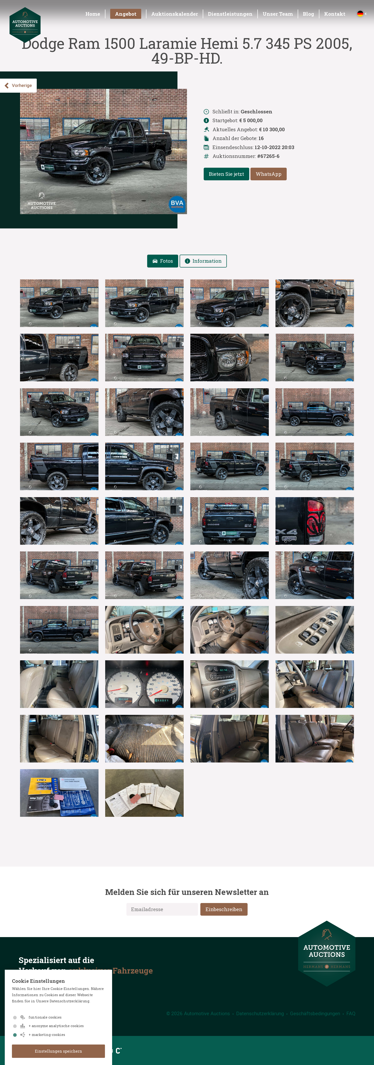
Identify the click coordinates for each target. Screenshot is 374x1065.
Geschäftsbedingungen (315, 1013)
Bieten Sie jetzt (226, 174)
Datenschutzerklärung (260, 1013)
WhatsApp (268, 174)
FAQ (350, 1013)
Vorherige (18, 86)
